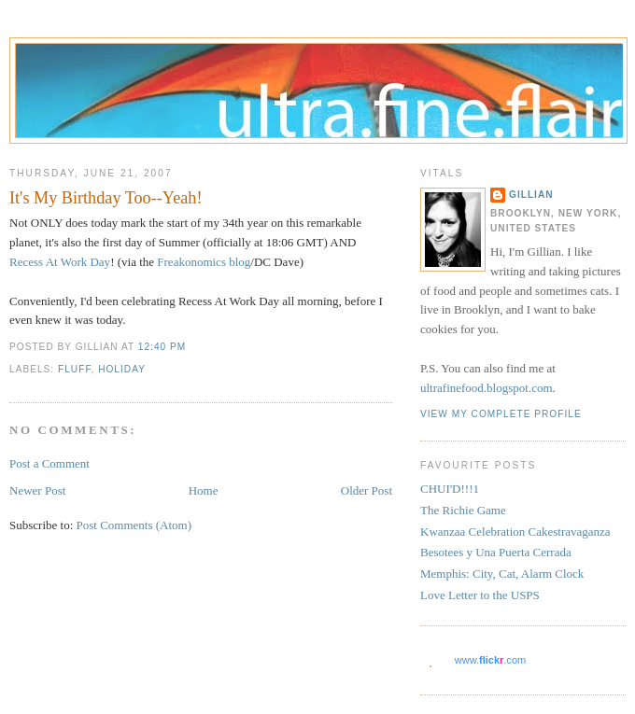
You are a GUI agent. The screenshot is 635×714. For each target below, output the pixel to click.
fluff (74, 369)
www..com (490, 659)
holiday (122, 369)
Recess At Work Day (59, 262)
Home (204, 490)
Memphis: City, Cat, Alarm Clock (502, 574)
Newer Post (37, 490)
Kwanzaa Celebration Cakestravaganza (515, 532)
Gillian (531, 194)
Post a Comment (49, 463)
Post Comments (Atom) (134, 525)
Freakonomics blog (203, 262)
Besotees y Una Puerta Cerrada (496, 552)
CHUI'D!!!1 (449, 489)
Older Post (366, 490)
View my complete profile (501, 414)
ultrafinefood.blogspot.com (486, 388)
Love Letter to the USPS (480, 595)
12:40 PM (162, 347)
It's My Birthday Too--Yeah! (105, 198)
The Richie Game (463, 510)
